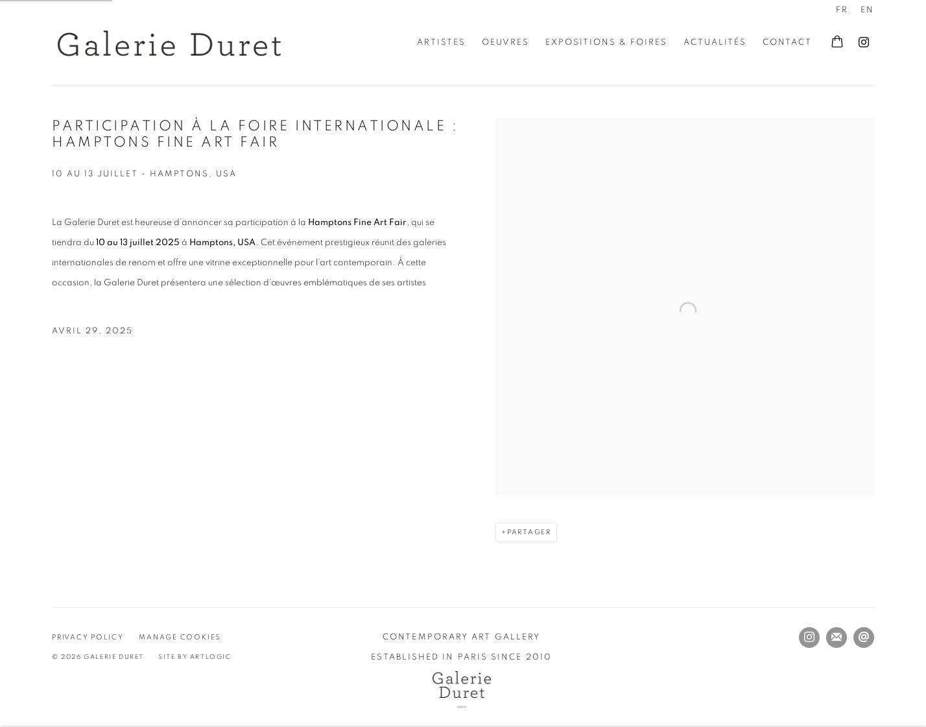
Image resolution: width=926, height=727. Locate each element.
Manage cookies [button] (179, 637)
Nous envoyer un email (863, 637)
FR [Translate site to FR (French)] (842, 10)
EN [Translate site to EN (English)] (867, 10)
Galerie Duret (168, 42)
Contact (787, 42)
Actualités (714, 42)
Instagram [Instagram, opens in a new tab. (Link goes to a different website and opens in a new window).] (863, 42)
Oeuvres (505, 42)
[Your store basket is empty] (837, 43)
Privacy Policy (88, 637)
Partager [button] (529, 532)
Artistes (441, 42)
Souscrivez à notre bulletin (836, 637)
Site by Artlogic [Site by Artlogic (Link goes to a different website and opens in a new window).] (195, 657)
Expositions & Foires (606, 42)
